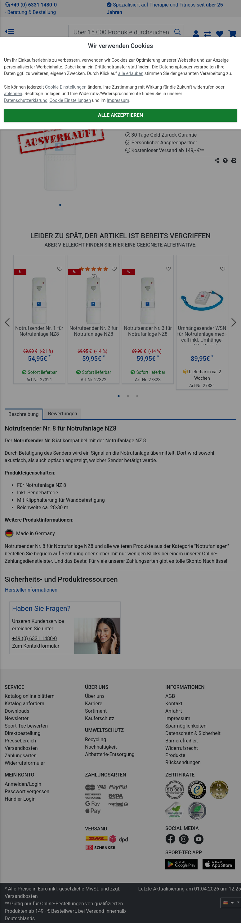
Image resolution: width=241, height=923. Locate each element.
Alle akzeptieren (120, 115)
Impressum (118, 100)
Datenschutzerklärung (25, 100)
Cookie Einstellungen (66, 87)
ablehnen (13, 93)
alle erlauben (130, 73)
